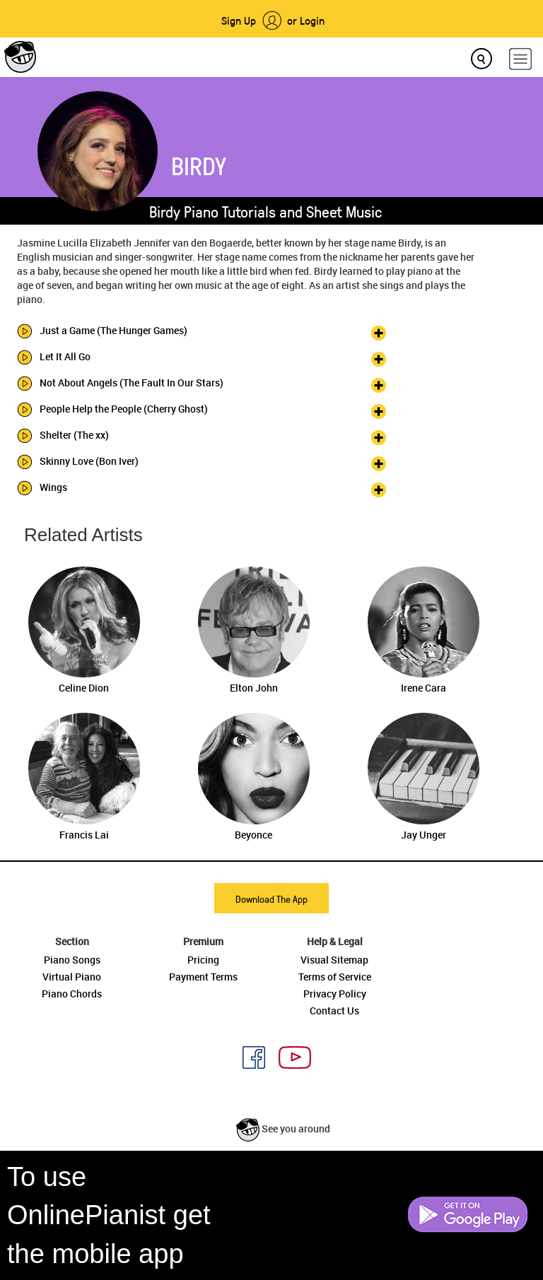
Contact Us (334, 1010)
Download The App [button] (271, 899)
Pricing (203, 959)
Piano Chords (72, 993)
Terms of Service (334, 976)
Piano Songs (72, 959)
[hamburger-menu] (520, 59)
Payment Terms (203, 976)
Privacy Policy (334, 993)
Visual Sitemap (334, 959)
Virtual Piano (71, 976)
